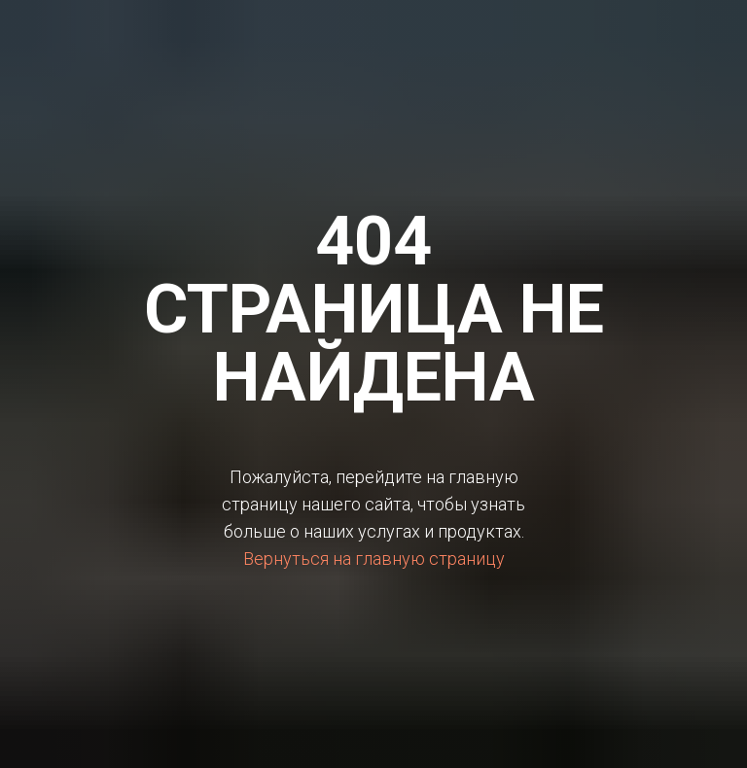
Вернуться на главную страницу (374, 558)
